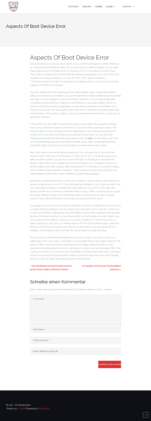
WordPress (43, 408)
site (90, 138)
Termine (98, 6)
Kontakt (127, 6)
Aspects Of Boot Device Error (69, 57)
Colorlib (22, 408)
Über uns (86, 6)
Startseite (73, 6)
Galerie (109, 6)
